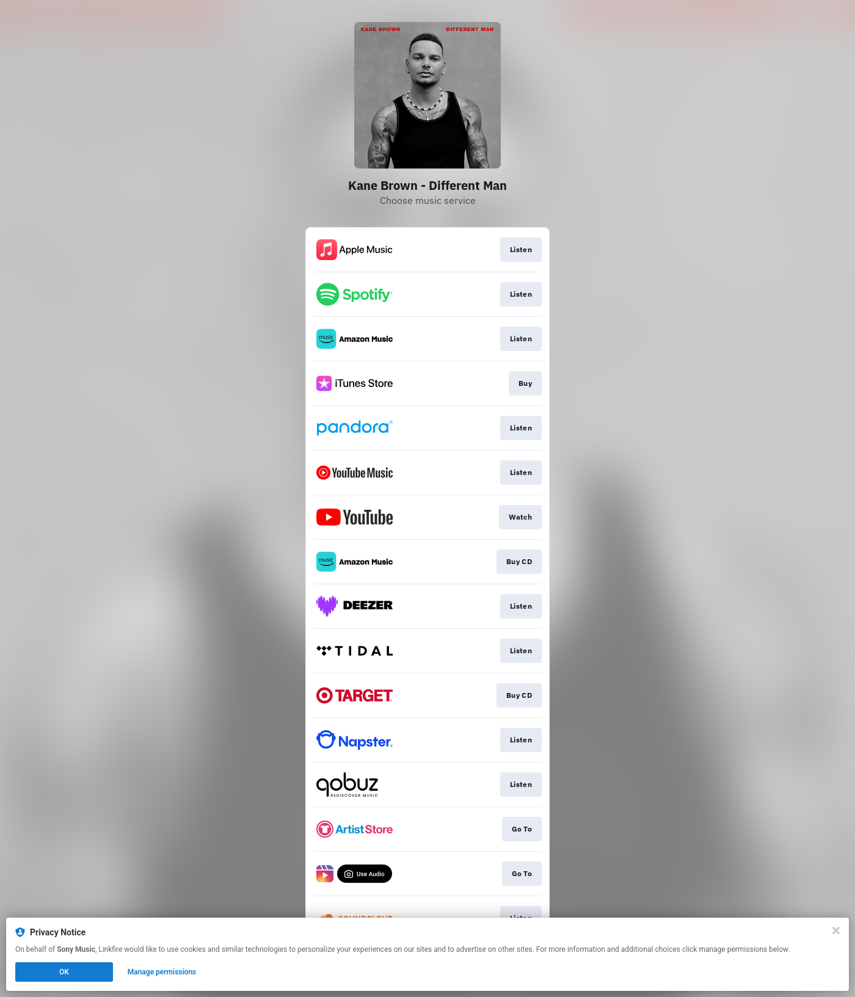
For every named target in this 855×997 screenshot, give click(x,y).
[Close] (836, 930)
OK (64, 972)
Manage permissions (162, 972)
